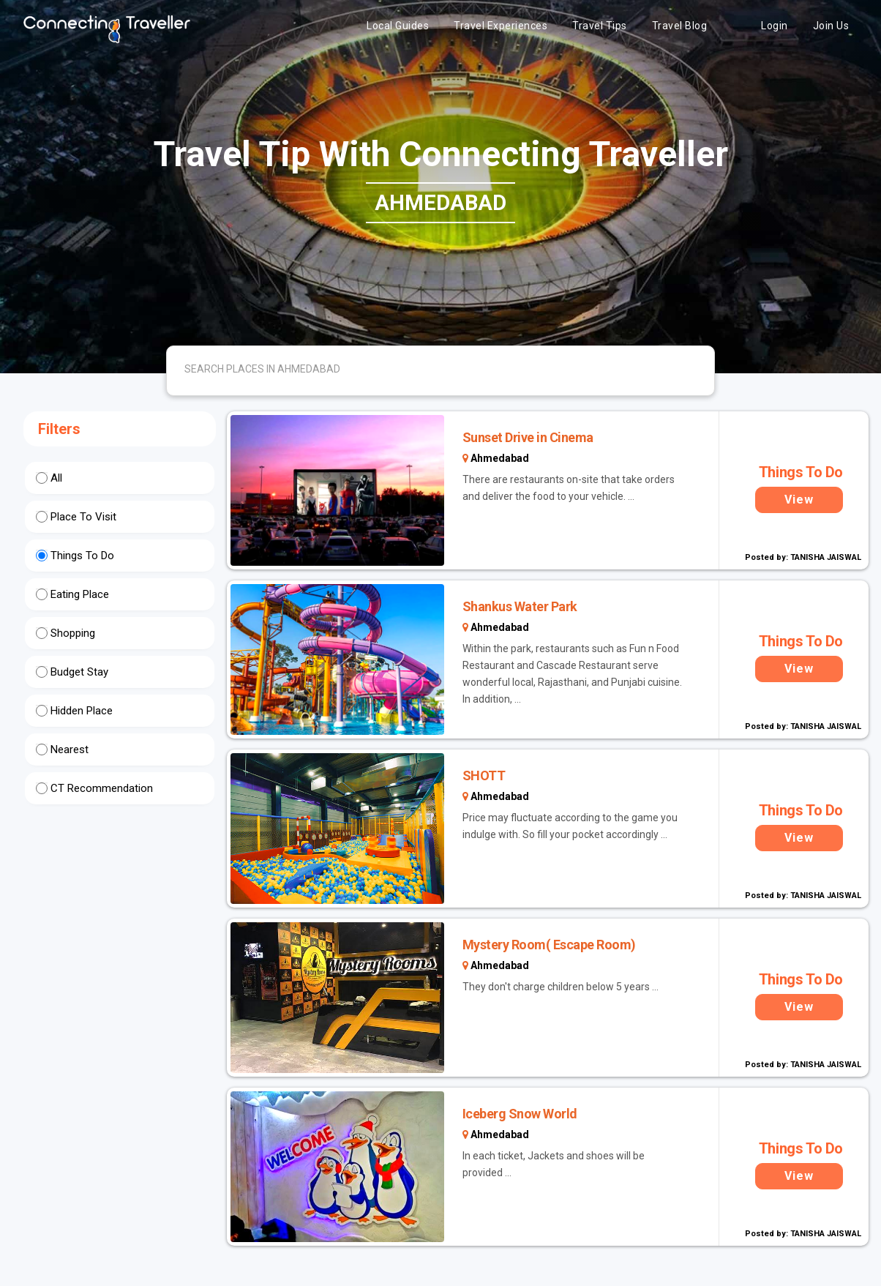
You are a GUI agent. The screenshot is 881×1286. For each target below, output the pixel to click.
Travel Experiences (500, 25)
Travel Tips (599, 25)
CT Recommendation (101, 788)
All (56, 478)
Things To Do (82, 555)
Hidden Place (81, 710)
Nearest (69, 749)
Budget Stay (79, 671)
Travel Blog (680, 25)
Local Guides (398, 25)
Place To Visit (83, 516)
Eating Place (79, 594)
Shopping (72, 633)
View (799, 499)
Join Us (831, 25)
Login (774, 25)
